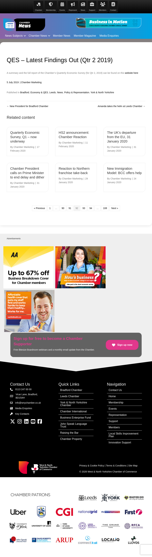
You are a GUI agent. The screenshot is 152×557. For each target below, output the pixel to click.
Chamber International (73, 411)
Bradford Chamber (71, 389)
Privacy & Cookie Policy (91, 465)
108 (105, 208)
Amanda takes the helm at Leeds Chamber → (121, 106)
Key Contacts (22, 413)
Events (113, 408)
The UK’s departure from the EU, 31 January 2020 (121, 137)
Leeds (52, 92)
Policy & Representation (76, 92)
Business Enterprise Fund (75, 417)
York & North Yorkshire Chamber (73, 403)
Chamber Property (71, 438)
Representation (118, 414)
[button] (25, 35)
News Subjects (14, 35)
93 (83, 208)
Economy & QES (39, 92)
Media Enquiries (109, 35)
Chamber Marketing (31, 82)
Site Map (132, 465)
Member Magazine (85, 35)
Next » (114, 208)
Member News (61, 35)
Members (114, 427)
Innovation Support (120, 442)
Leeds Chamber (69, 396)
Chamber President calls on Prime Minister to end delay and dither (27, 173)
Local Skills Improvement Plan (123, 434)
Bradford (24, 92)
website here (131, 72)
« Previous (39, 208)
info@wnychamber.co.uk (28, 402)
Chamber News (38, 35)
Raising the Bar (69, 432)
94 (90, 208)
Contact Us (115, 389)
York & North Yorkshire (102, 92)
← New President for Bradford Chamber (27, 106)
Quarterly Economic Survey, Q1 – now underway (25, 137)
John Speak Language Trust (73, 425)
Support (113, 420)
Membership (116, 402)
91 (70, 208)
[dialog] (145, 550)
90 (63, 208)
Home (112, 396)
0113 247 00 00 (23, 389)
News (60, 92)
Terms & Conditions (116, 465)
